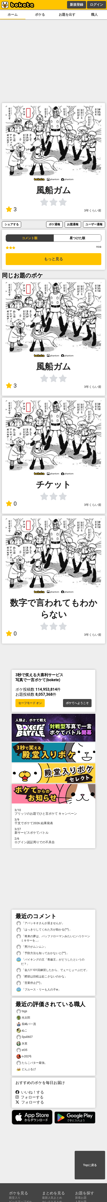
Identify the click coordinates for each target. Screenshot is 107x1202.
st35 (21, 1050)
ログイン (96, 4)
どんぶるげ (26, 1069)
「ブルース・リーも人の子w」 (38, 989)
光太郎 (23, 1017)
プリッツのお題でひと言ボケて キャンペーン (53, 811)
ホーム (13, 15)
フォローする (29, 1097)
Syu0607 (24, 1037)
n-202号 (24, 1056)
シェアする (12, 224)
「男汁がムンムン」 (31, 947)
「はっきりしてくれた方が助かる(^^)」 (44, 929)
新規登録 (76, 4)
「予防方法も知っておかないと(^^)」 (42, 953)
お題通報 (72, 224)
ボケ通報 (54, 224)
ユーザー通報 (93, 224)
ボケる (40, 15)
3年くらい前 (92, 210)
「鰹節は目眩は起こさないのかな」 (41, 976)
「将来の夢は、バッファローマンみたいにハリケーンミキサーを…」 (53, 938)
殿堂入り (14, 1197)
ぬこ (21, 1030)
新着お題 (81, 1197)
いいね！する (29, 1092)
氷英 (21, 1043)
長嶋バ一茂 (26, 1024)
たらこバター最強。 (31, 1063)
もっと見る (53, 259)
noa (98, 246)
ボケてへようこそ (77, 703)
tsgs (21, 1011)
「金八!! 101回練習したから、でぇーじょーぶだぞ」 (52, 970)
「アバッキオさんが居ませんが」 (40, 923)
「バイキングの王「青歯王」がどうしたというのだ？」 (50, 961)
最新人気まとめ (52, 1197)
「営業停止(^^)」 (29, 983)
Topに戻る (90, 1165)
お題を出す (67, 15)
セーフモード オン (30, 703)
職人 (94, 15)
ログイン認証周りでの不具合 (53, 840)
